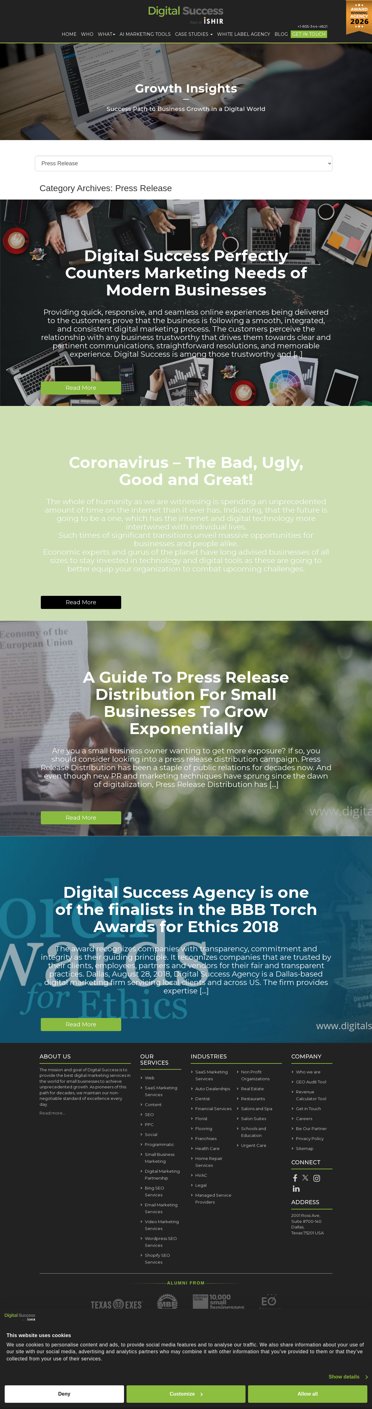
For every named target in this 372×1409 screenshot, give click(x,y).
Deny (64, 1394)
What (106, 34)
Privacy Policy (310, 1138)
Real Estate (252, 1088)
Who (87, 34)
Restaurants (253, 1098)
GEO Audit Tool (311, 1081)
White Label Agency (243, 34)
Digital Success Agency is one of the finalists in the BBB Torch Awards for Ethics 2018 (186, 909)
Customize (186, 1394)
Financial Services (213, 1108)
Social (151, 1134)
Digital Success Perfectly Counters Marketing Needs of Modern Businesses (186, 272)
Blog (281, 34)
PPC (149, 1124)
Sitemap (304, 1148)
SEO (149, 1114)
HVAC (201, 1175)
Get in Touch (309, 34)
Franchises (206, 1138)
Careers (304, 1118)
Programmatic (159, 1144)
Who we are (308, 1071)
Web (150, 1077)
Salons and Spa (256, 1108)
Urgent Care (253, 1145)
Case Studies (194, 34)
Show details (344, 1376)
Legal (201, 1185)
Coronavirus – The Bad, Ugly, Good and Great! (186, 471)
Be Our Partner (311, 1128)
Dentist (202, 1098)
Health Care (207, 1148)
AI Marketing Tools (145, 34)
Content (153, 1104)
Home (69, 34)
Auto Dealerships (212, 1088)
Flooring (203, 1128)
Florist (201, 1118)
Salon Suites (253, 1118)
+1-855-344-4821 (312, 26)
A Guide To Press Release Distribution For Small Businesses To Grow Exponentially (186, 703)
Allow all (308, 1394)
